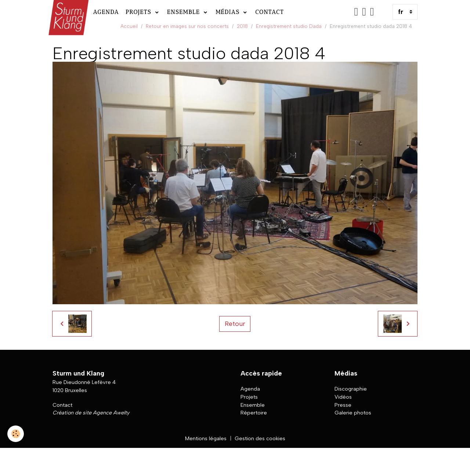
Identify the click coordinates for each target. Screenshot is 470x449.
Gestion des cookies (260, 438)
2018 (242, 26)
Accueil (129, 26)
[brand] (68, 12)
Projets (140, 11)
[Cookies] (15, 433)
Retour (235, 324)
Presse (343, 405)
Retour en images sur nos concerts (187, 26)
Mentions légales (206, 438)
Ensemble (184, 11)
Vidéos (343, 397)
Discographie (351, 388)
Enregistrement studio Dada (289, 26)
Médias (229, 11)
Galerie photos (353, 412)
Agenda (106, 11)
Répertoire (254, 412)
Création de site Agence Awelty (91, 412)
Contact (269, 11)
